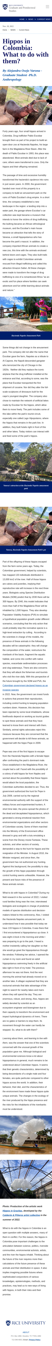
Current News (44, 19)
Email (25, 1340)
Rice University (16, 5)
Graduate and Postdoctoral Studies (22, 9)
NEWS (30, 19)
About (26, 1332)
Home (22, 19)
